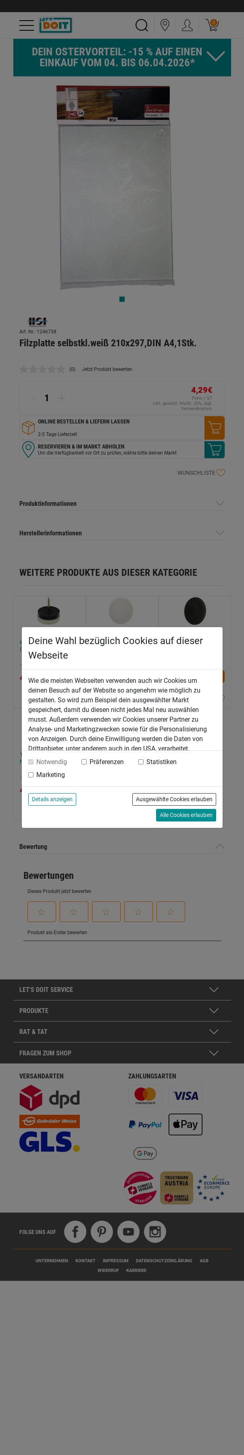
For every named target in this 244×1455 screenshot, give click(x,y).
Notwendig (51, 762)
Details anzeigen (52, 799)
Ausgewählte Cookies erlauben (174, 799)
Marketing (50, 775)
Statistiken (161, 762)
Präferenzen (107, 762)
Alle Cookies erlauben (186, 815)
